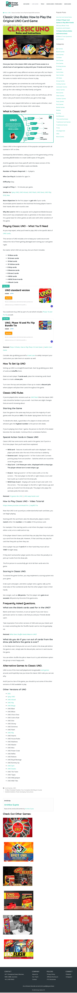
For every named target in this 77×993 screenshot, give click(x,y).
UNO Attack (24, 192)
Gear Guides (67, 4)
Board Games (50, 4)
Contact (34, 979)
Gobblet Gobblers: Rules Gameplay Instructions (19, 792)
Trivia (43, 4)
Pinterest (68, 974)
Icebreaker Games (61, 87)
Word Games (60, 136)
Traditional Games (61, 125)
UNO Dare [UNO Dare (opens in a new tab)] (40, 192)
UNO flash (34, 397)
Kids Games (59, 93)
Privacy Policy (51, 974)
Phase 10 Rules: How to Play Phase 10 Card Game (26, 347)
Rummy (58, 113)
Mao (8, 195)
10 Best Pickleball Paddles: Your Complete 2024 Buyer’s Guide (23, 790)
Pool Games (59, 104)
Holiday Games (60, 84)
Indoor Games (60, 90)
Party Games (60, 101)
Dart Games (59, 60)
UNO (9, 12)
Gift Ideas (59, 78)
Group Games (60, 81)
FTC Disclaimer (51, 979)
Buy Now (8, 298)
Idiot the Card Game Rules (64, 17)
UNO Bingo (11, 706)
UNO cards (7, 233)
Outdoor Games (61, 98)
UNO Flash (32, 192)
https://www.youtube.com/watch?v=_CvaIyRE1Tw (20, 505)
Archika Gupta (11, 804)
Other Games (59, 4)
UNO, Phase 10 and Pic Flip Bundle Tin (20, 324)
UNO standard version (17, 290)
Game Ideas (59, 72)
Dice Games (59, 63)
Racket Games (60, 107)
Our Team (35, 977)
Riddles (58, 110)
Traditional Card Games (63, 122)
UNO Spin (11, 766)
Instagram (69, 977)
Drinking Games (61, 66)
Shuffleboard (60, 116)
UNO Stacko (12, 769)
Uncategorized (60, 131)
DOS (4, 195)
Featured (59, 69)
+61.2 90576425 (9, 979)
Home (5, 12)
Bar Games (27, 4)
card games (45, 670)
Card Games (36, 4)
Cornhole (59, 57)
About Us (35, 974)
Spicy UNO (15, 192)
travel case (31, 355)
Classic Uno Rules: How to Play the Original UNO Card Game (26, 12)
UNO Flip (48, 192)
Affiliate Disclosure (52, 977)
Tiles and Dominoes (62, 119)
